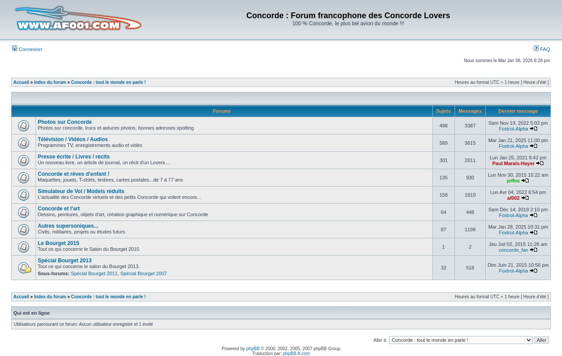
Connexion (27, 49)
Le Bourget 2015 (58, 243)
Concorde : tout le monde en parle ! (108, 82)
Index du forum (50, 82)
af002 (513, 198)
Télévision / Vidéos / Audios (73, 139)
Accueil (21, 82)
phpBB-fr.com (296, 353)
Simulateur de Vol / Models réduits (81, 191)
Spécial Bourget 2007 (143, 273)
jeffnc (513, 180)
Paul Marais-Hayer (513, 163)
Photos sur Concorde (65, 122)
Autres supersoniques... (68, 226)
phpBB (253, 348)
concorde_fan (513, 250)
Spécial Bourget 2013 (64, 260)
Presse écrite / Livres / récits (74, 157)
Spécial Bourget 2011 (94, 273)
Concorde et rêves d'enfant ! (74, 174)
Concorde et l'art (59, 209)
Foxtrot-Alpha (513, 128)
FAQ (542, 49)
